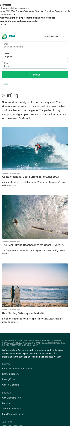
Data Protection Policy (13, 414)
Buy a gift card (9, 379)
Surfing (5, 173)
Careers (6, 403)
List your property (50, 36)
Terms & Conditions (11, 408)
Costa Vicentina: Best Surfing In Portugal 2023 (30, 176)
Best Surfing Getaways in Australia (23, 313)
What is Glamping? (11, 385)
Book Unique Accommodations (17, 368)
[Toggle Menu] (6, 83)
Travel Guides (16, 173)
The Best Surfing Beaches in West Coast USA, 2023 (33, 245)
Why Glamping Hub (11, 397)
